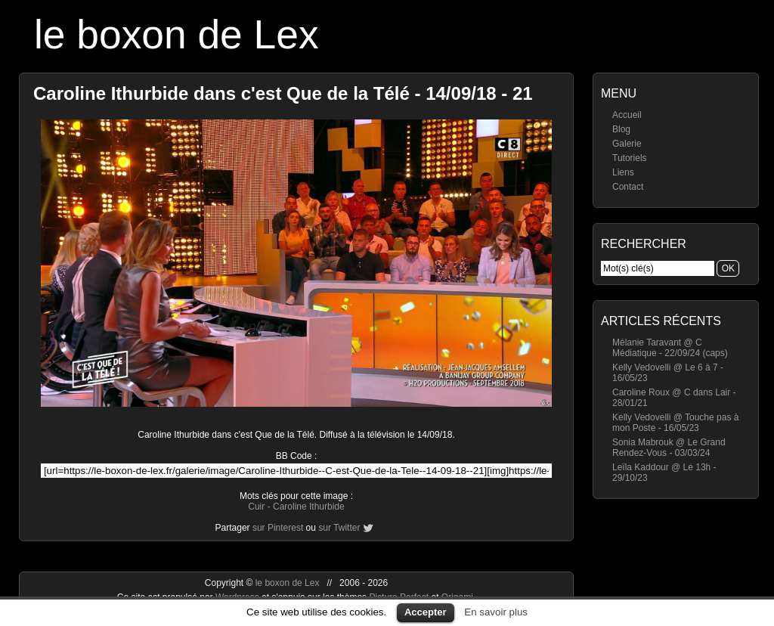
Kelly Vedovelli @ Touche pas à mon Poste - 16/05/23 (675, 422)
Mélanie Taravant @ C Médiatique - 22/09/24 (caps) (670, 347)
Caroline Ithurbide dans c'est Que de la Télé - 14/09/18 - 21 (283, 93)
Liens (623, 172)
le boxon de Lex (176, 34)
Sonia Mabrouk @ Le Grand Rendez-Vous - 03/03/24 (669, 447)
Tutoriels (629, 158)
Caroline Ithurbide (309, 506)
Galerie (627, 143)
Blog (621, 129)
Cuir (256, 506)
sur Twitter (339, 527)
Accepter (425, 612)
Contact (627, 186)
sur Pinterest (277, 527)
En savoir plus (496, 612)
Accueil (627, 115)
